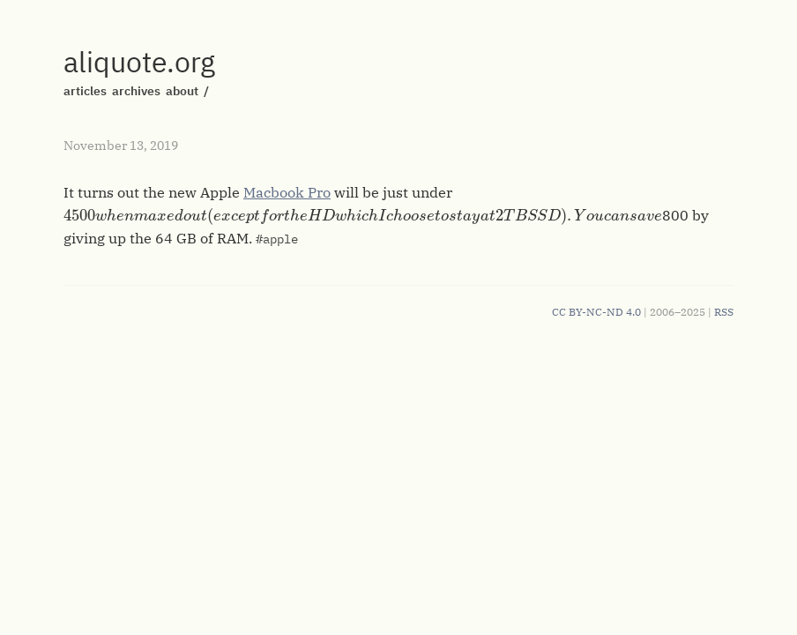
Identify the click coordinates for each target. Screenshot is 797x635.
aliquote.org (139, 61)
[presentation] (362, 216)
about (182, 91)
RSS (724, 311)
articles (85, 91)
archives (136, 91)
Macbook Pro (287, 192)
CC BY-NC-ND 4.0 (596, 311)
